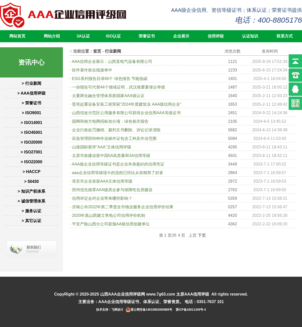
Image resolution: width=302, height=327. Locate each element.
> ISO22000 (31, 162)
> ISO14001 (31, 122)
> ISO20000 (31, 142)
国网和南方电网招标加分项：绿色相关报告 (110, 121)
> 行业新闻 (31, 83)
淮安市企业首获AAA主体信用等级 (102, 181)
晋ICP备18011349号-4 (191, 309)
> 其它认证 (31, 221)
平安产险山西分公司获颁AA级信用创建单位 (111, 224)
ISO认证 (113, 36)
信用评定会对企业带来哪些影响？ (102, 198)
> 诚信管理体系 (31, 201)
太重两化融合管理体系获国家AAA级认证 (108, 96)
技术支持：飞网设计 (109, 309)
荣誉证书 (147, 36)
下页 (202, 235)
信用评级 (216, 36)
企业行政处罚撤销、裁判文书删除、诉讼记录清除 (116, 130)
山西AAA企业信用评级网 (122, 294)
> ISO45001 (31, 132)
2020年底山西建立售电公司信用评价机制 (108, 215)
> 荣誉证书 (31, 103)
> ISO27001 (31, 152)
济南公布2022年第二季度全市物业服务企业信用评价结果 (123, 207)
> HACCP (32, 172)
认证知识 (250, 36)
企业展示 (181, 36)
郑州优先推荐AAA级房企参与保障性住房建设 (112, 190)
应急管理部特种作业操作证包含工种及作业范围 (114, 138)
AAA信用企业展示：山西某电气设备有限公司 (112, 61)
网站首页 (17, 36)
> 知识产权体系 (31, 191)
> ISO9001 (31, 113)
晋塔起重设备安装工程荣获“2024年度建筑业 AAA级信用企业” (126, 104)
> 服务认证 (31, 211)
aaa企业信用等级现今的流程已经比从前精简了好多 (117, 173)
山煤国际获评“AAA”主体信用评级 (101, 147)
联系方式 (285, 36)
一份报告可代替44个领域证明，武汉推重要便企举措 (118, 87)
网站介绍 (52, 36)
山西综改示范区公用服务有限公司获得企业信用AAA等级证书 (126, 113)
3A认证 (83, 36)
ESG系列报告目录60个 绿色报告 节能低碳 (109, 78)
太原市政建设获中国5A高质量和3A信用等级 (111, 155)
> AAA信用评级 (31, 93)
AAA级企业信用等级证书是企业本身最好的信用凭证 (118, 164)
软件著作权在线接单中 (92, 70)
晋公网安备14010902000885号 (151, 309)
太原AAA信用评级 (192, 294)
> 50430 (31, 181)
